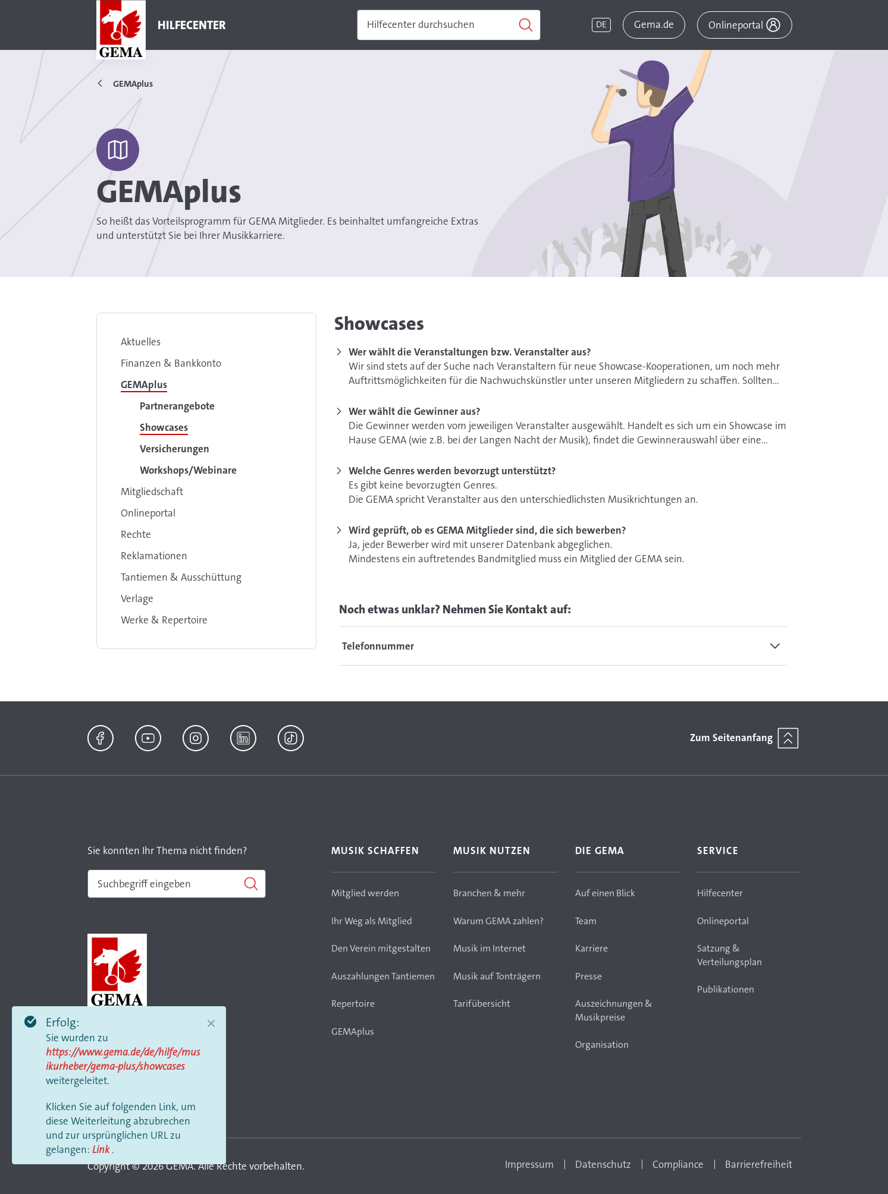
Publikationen (725, 989)
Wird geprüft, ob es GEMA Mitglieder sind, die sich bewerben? (487, 530)
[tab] (563, 646)
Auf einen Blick (605, 893)
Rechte (136, 534)
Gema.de (654, 24)
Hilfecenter (720, 893)
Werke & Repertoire (164, 619)
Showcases (164, 427)
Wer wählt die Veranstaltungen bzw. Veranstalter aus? (470, 351)
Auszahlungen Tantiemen (383, 976)
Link (102, 1149)
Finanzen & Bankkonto (171, 363)
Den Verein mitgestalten (381, 948)
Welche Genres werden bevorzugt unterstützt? (452, 470)
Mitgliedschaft (152, 491)
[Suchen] (449, 25)
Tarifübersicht (481, 1003)
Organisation (602, 1044)
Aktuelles (141, 341)
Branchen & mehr (489, 893)
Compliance (678, 1164)
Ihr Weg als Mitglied (371, 921)
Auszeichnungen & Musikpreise (613, 1010)
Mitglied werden (365, 893)
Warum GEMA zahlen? (498, 921)
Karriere (591, 948)
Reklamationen (154, 555)
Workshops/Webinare (188, 470)
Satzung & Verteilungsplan (729, 955)
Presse (588, 976)
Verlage (137, 598)
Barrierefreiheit (758, 1164)
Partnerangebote (177, 405)
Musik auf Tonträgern (497, 976)
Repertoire (353, 1003)
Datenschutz (603, 1164)
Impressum (529, 1164)
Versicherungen (174, 448)
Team (586, 921)
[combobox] (176, 883)
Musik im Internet (489, 948)
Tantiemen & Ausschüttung (181, 577)
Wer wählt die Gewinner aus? (415, 411)
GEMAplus (144, 384)
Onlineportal (148, 512)
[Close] (211, 1023)
